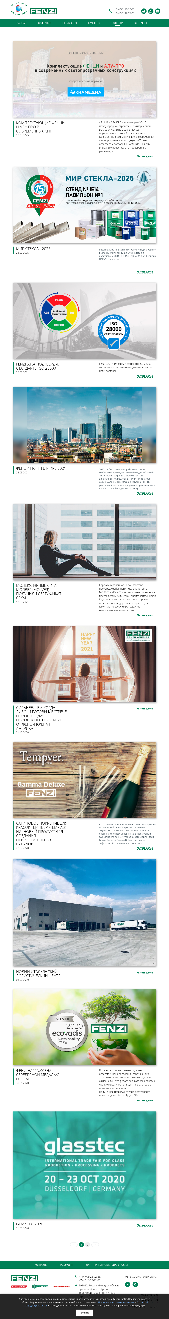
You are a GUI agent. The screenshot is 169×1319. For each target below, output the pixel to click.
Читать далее (145, 156)
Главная (21, 22)
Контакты (140, 22)
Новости (117, 22)
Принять (84, 1312)
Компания (44, 22)
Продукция (69, 22)
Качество (94, 22)
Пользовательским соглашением (116, 1302)
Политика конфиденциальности (106, 1264)
